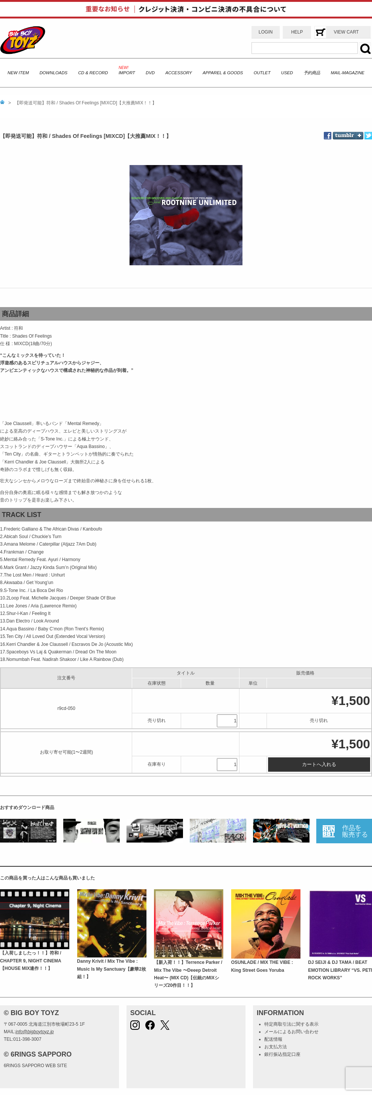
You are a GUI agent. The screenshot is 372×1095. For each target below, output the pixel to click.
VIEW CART (346, 32)
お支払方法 (275, 1046)
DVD (150, 72)
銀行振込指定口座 (282, 1054)
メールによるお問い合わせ (291, 1031)
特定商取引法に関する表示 (291, 1024)
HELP (297, 32)
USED (287, 72)
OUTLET (262, 72)
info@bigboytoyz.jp (34, 1031)
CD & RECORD (93, 72)
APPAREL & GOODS (223, 72)
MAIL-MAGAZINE (347, 72)
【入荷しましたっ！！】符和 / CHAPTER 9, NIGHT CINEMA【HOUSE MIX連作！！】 (30, 960)
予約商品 (311, 72)
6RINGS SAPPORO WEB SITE (35, 1065)
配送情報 (273, 1039)
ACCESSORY (178, 72)
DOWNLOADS (53, 72)
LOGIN (266, 32)
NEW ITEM (18, 72)
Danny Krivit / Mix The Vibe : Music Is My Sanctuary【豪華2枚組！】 (111, 969)
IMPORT (127, 72)
